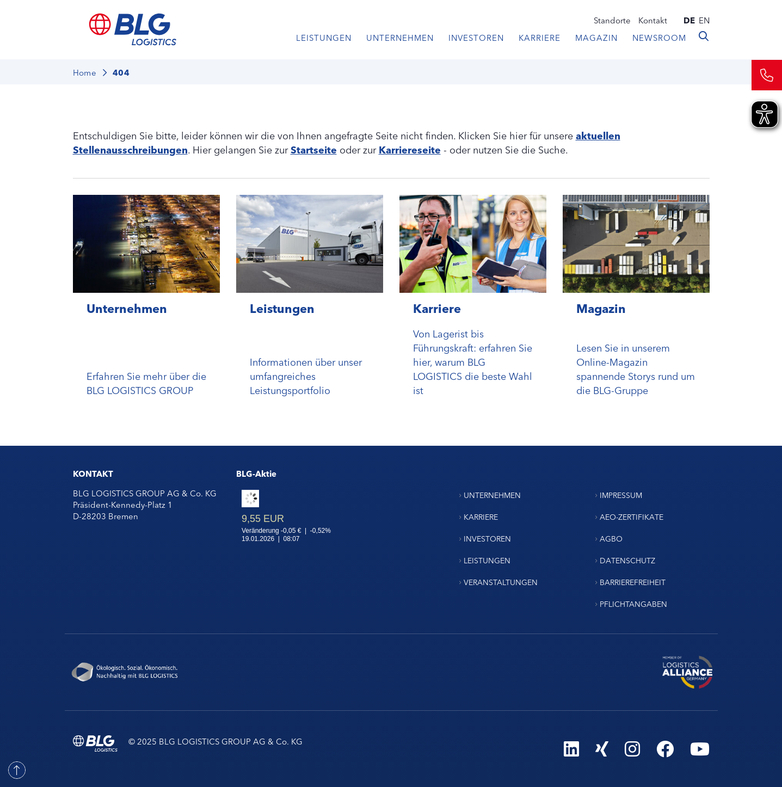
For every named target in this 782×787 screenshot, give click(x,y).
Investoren (476, 37)
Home (85, 72)
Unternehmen (400, 37)
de (689, 20)
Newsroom (659, 37)
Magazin (596, 37)
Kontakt (652, 20)
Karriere (540, 37)
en (704, 20)
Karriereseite (410, 149)
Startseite (314, 149)
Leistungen (324, 37)
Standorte (612, 20)
